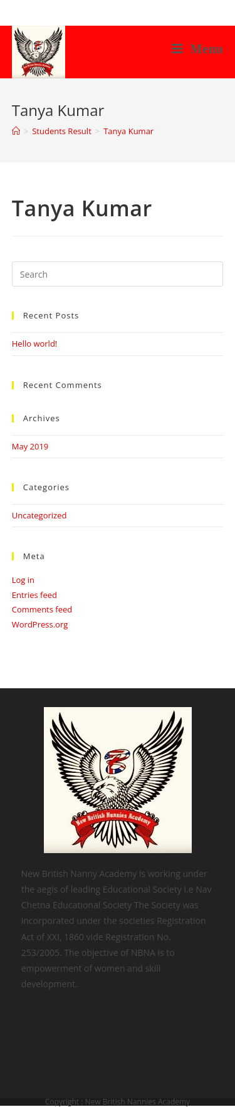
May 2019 (30, 446)
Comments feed (42, 609)
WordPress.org (40, 624)
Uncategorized (39, 515)
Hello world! (35, 343)
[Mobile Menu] (198, 49)
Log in (23, 579)
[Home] (16, 131)
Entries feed (34, 595)
